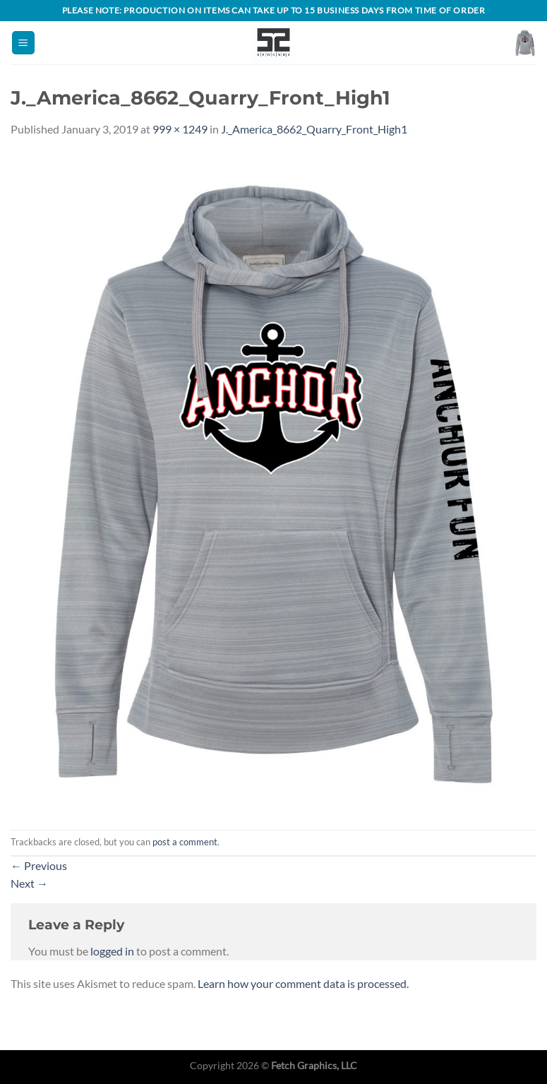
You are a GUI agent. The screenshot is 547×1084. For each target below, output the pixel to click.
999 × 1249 (180, 129)
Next (29, 883)
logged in (112, 951)
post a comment (184, 841)
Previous (39, 865)
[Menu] (23, 42)
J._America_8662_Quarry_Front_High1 (314, 129)
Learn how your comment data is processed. (303, 983)
